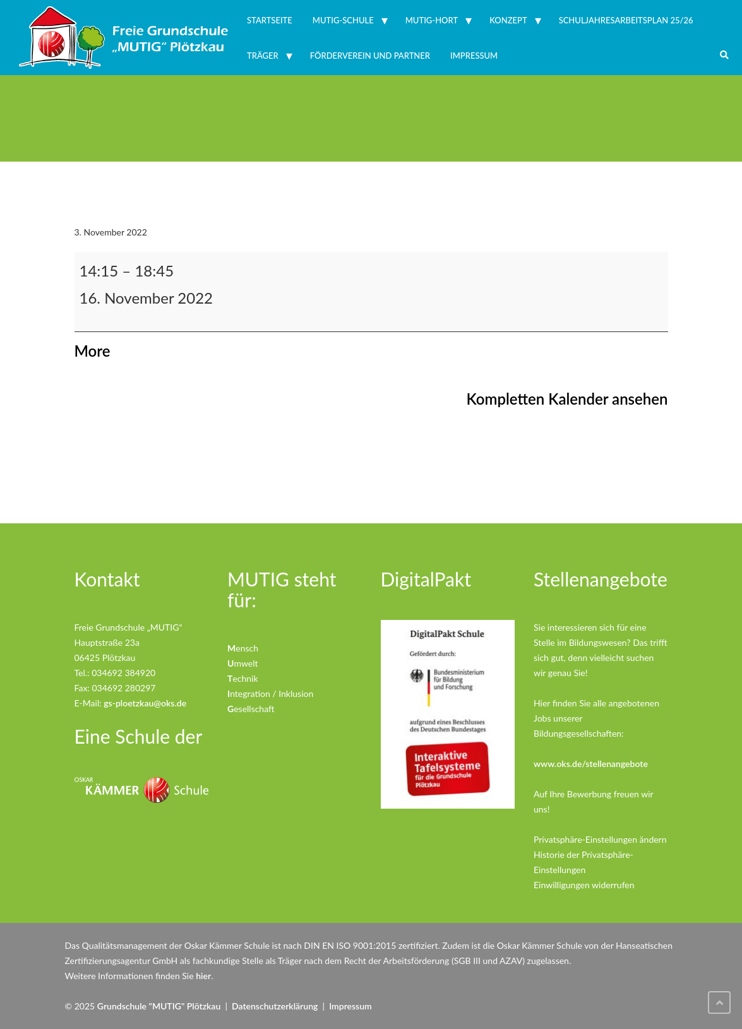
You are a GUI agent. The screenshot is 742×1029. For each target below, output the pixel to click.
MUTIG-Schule (343, 20)
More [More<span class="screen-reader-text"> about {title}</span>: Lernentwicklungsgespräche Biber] (93, 351)
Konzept (508, 20)
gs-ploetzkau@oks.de (145, 703)
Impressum (474, 56)
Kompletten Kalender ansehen (567, 399)
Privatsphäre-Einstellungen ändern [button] (600, 839)
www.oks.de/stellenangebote (591, 763)
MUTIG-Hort (431, 20)
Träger (262, 56)
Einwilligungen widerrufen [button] (584, 884)
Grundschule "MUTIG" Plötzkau (158, 1006)
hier (203, 975)
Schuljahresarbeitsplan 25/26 (626, 20)
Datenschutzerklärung (275, 1006)
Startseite (269, 20)
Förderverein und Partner (370, 56)
